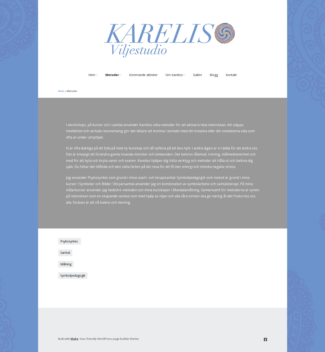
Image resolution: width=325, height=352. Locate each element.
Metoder (112, 75)
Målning (65, 264)
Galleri (197, 75)
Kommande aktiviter (143, 75)
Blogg (214, 75)
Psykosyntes (69, 241)
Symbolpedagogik (72, 275)
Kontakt (231, 75)
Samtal (65, 252)
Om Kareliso (174, 75)
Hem (91, 75)
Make (74, 339)
